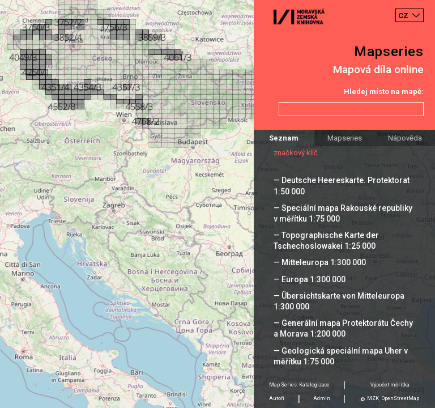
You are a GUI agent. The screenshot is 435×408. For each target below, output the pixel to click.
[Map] (217, 204)
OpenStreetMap (400, 398)
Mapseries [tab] (344, 138)
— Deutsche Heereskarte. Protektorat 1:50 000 (342, 186)
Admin (321, 398)
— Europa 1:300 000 (310, 279)
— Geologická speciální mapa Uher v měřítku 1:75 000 (341, 356)
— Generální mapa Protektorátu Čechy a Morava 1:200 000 (343, 328)
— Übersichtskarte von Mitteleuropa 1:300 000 (339, 301)
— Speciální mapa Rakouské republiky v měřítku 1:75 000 (343, 213)
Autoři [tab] (276, 398)
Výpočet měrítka (390, 385)
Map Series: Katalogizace (299, 385)
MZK (373, 398)
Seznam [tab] (283, 138)
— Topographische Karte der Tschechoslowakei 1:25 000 (326, 240)
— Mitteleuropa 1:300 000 (320, 262)
